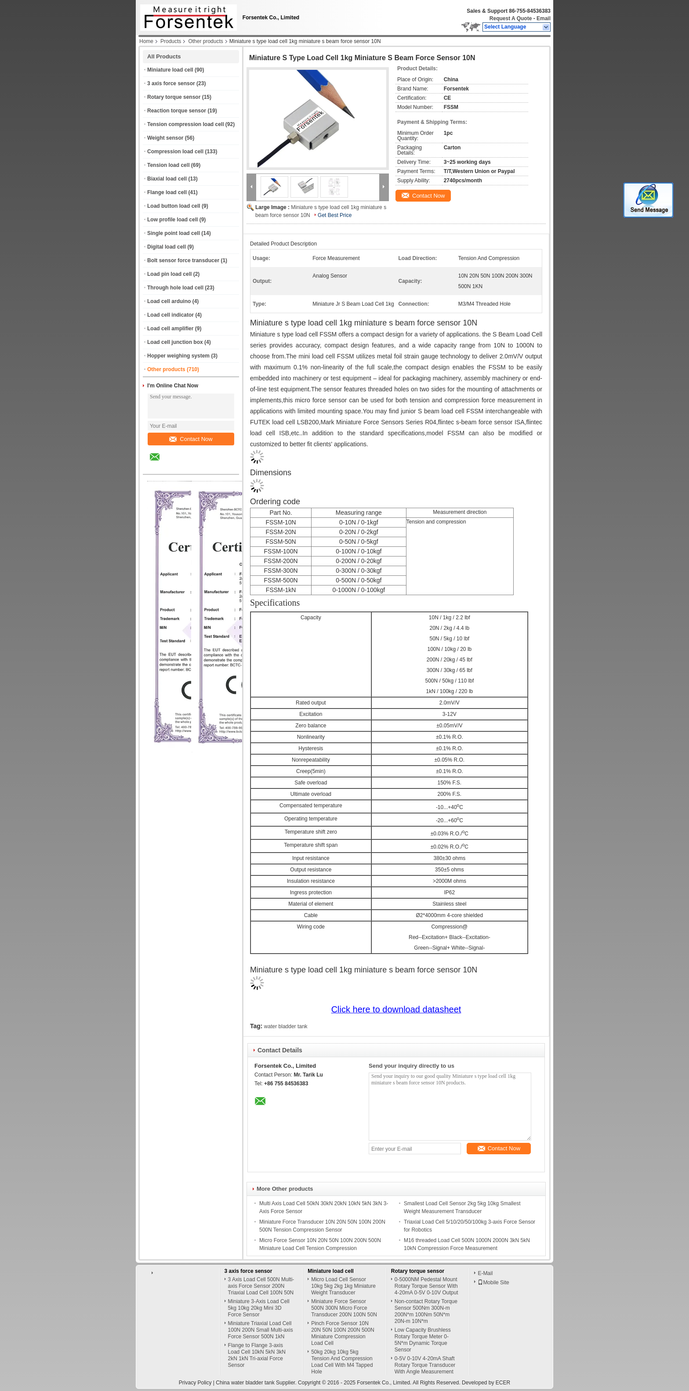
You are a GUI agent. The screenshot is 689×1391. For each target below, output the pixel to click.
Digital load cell (166, 247)
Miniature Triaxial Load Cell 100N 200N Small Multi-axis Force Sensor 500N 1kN (260, 1330)
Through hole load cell (175, 288)
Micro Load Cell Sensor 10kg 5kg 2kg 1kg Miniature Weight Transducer (343, 1286)
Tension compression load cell (185, 124)
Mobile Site (493, 1282)
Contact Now (190, 439)
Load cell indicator (170, 315)
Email (544, 18)
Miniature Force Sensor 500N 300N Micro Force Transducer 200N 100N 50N (344, 1308)
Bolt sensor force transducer (183, 260)
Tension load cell (168, 165)
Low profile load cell (172, 220)
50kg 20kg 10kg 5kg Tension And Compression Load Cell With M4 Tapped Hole (342, 1362)
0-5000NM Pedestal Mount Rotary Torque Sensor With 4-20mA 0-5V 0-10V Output (426, 1286)
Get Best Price (335, 215)
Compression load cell (175, 151)
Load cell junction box (175, 342)
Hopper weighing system (178, 356)
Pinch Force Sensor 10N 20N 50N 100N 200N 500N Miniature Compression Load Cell (342, 1333)
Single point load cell (173, 233)
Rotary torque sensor (173, 97)
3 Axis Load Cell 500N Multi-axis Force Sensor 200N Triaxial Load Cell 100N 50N (261, 1286)
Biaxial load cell (167, 179)
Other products (205, 41)
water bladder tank (286, 1026)
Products (170, 41)
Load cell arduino (169, 301)
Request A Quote (511, 18)
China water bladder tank (245, 1383)
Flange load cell (167, 192)
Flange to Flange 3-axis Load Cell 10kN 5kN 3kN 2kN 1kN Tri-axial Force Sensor (257, 1355)
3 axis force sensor (171, 83)
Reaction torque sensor (176, 111)
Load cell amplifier (170, 328)
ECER (503, 1383)
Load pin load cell (169, 274)
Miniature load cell (170, 70)
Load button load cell (173, 206)
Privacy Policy (195, 1383)
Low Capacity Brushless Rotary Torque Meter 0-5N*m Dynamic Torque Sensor (423, 1340)
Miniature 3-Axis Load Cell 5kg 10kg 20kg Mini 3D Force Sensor (259, 1308)
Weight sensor (165, 138)
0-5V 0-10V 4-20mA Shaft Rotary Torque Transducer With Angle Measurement (425, 1365)
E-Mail (485, 1273)
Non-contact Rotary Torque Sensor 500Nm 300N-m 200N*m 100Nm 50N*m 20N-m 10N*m (426, 1311)
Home (146, 41)
